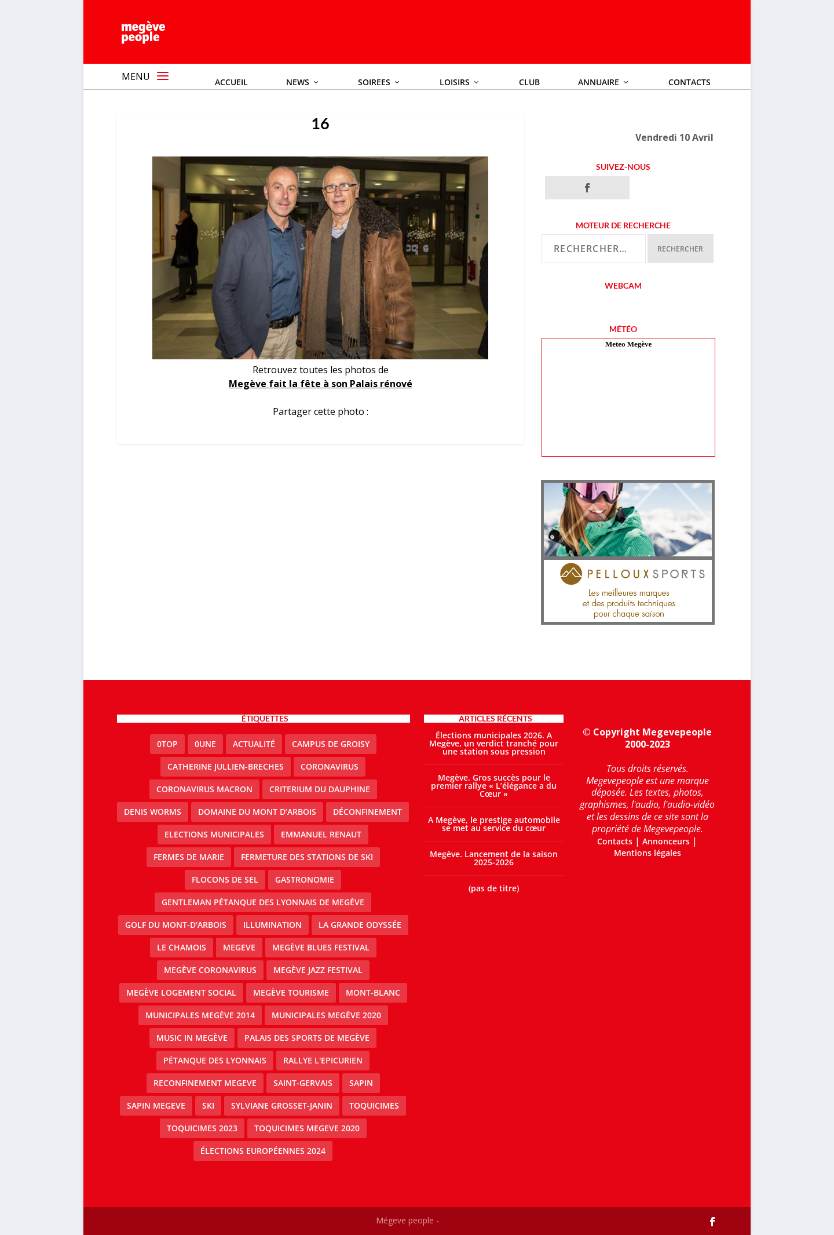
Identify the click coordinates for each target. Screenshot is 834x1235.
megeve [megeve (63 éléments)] (239, 947)
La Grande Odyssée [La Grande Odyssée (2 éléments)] (360, 924)
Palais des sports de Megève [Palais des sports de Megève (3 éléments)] (307, 1037)
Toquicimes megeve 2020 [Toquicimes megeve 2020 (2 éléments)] (307, 1128)
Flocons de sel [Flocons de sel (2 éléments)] (225, 879)
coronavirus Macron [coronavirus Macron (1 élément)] (204, 789)
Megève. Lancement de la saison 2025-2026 (494, 858)
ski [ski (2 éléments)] (208, 1105)
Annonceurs (666, 841)
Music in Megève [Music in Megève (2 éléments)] (192, 1037)
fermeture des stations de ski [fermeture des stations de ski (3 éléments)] (307, 856)
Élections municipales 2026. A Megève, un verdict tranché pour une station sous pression (493, 743)
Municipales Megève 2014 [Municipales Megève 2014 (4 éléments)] (200, 1015)
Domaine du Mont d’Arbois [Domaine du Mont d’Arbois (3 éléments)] (257, 811)
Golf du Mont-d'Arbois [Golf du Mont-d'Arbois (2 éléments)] (175, 924)
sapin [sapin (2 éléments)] (361, 1082)
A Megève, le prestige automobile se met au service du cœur (494, 823)
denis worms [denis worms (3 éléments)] (152, 811)
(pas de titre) (494, 888)
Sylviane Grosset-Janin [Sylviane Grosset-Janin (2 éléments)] (281, 1105)
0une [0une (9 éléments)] (205, 743)
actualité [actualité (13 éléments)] (254, 743)
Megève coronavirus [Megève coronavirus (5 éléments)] (210, 969)
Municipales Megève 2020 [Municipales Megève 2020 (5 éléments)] (326, 1015)
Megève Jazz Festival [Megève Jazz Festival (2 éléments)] (318, 969)
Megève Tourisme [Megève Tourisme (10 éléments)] (291, 992)
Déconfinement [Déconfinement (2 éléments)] (367, 811)
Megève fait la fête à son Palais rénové (320, 383)
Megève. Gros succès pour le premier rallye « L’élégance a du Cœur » (494, 785)
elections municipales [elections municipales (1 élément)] (214, 834)
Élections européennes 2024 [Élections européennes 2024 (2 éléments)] (262, 1150)
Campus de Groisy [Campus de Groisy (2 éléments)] (331, 743)
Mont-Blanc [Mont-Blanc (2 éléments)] (373, 992)
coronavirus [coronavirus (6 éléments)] (330, 766)
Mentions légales (647, 852)
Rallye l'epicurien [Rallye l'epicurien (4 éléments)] (323, 1060)
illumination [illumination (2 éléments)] (272, 924)
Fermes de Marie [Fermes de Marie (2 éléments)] (188, 856)
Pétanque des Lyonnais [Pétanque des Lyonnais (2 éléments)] (214, 1060)
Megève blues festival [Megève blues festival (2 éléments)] (321, 947)
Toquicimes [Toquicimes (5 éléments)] (374, 1105)
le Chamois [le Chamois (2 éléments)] (181, 947)
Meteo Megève (628, 344)
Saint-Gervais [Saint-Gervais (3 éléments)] (302, 1082)
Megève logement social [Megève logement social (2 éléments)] (181, 992)
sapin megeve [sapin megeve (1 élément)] (156, 1105)
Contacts (614, 841)
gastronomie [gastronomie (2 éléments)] (304, 879)
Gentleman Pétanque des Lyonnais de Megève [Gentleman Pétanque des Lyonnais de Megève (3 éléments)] (263, 902)
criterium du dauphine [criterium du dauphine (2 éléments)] (319, 789)
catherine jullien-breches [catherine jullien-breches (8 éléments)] (225, 766)
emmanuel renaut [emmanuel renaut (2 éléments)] (321, 834)
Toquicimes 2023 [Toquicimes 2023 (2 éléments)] (202, 1128)
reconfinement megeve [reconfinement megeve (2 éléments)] (205, 1082)
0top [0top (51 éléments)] (167, 743)
